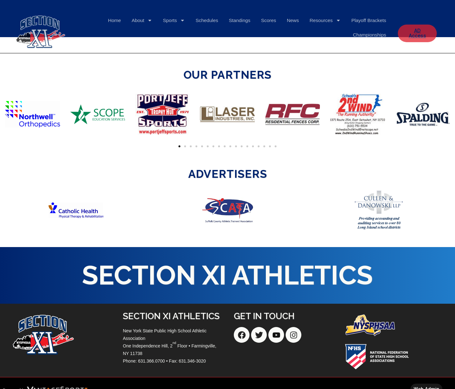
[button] (7, 114)
